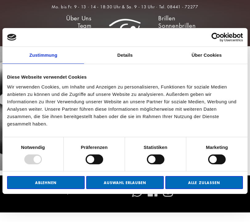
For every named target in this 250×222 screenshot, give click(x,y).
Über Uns (79, 18)
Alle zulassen (204, 182)
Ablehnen (46, 182)
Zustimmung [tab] (43, 55)
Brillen (166, 18)
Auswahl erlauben (125, 182)
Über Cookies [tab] (207, 55)
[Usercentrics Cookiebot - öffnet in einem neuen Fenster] (216, 37)
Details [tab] (125, 55)
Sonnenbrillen (177, 26)
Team (85, 26)
